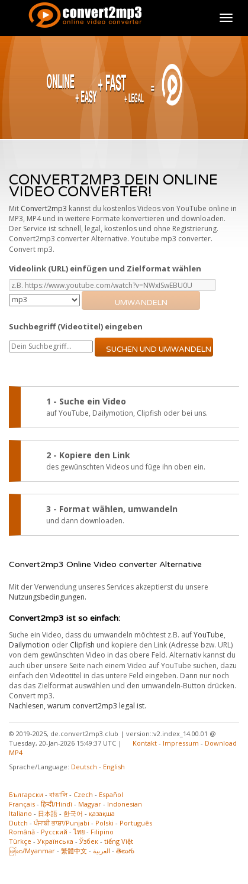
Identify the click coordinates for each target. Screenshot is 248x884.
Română (22, 831)
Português (136, 822)
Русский (54, 831)
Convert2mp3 (44, 208)
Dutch (18, 822)
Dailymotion (29, 645)
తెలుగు (125, 850)
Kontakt (145, 743)
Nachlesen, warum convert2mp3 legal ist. (77, 706)
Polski (104, 822)
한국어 (73, 813)
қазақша (102, 813)
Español (111, 794)
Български (26, 794)
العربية (101, 850)
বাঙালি (58, 794)
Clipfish (82, 645)
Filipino (102, 831)
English (114, 766)
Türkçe (20, 841)
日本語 (47, 813)
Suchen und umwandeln (158, 349)
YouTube (209, 635)
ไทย (79, 831)
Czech (83, 794)
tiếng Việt (118, 841)
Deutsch (84, 766)
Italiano (20, 813)
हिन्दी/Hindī (56, 803)
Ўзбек (88, 841)
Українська (55, 841)
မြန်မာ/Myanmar (32, 850)
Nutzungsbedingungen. (47, 597)
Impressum (181, 743)
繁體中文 (74, 850)
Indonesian (124, 803)
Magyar (89, 803)
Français (22, 803)
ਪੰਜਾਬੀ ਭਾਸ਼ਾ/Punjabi (61, 822)
